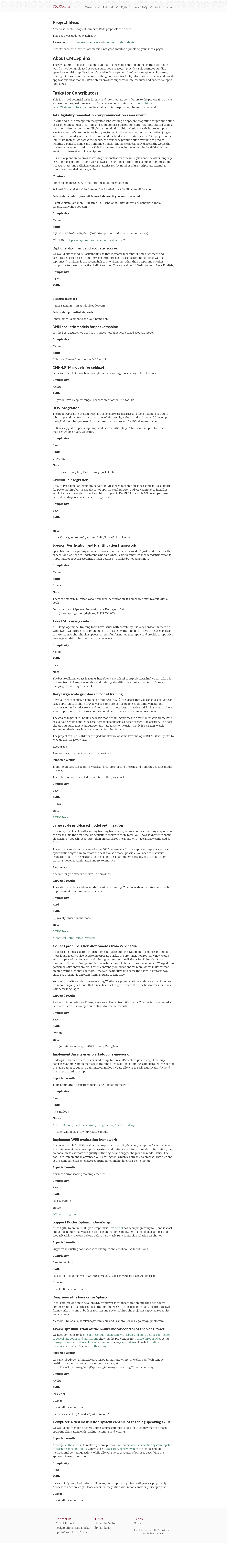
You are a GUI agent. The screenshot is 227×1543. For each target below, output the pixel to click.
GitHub (159, 1533)
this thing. (100, 1346)
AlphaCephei (108, 1523)
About (170, 7)
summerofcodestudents (119, 42)
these (140, 1338)
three (147, 1338)
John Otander (165, 1530)
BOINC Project (61, 817)
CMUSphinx (61, 6)
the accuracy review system (121, 1448)
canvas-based (128, 1342)
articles (156, 1338)
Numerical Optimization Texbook (74, 938)
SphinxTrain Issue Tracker (72, 1532)
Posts (137, 1523)
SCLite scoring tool (65, 1214)
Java (136, 7)
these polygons (62, 1342)
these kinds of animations (95, 1342)
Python (125, 7)
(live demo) (116, 1228)
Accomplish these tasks (67, 1445)
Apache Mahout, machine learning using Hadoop (84, 1125)
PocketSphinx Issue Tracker (73, 1527)
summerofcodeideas (85, 42)
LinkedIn (105, 1527)
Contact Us (157, 7)
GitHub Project (65, 1523)
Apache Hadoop (124, 1125)
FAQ (144, 7)
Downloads (92, 7)
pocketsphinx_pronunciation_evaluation (96, 240)
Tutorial (108, 7)
